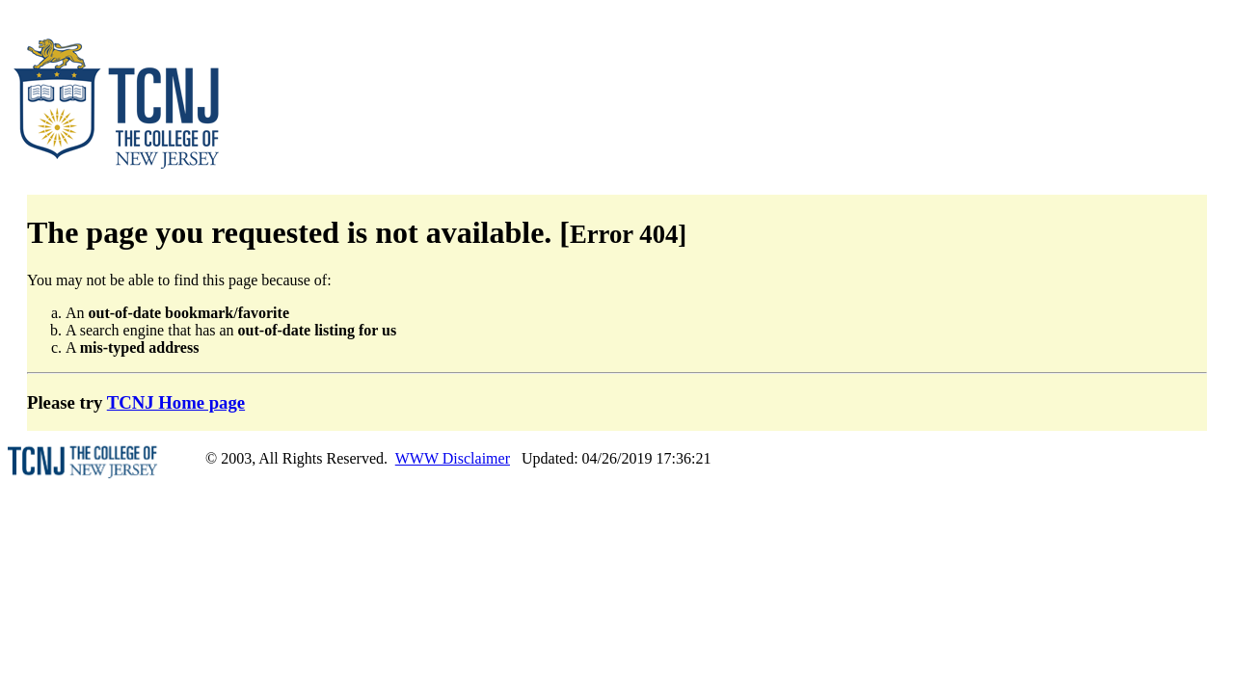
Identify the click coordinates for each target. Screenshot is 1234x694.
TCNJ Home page (176, 402)
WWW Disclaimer (452, 458)
